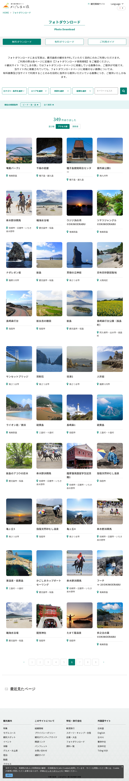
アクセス (7, 763)
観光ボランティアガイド (46, 737)
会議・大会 (71, 737)
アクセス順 (62, 126)
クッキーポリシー (53, 771)
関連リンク (40, 741)
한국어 (101, 737)
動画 (5, 759)
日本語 (101, 728)
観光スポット (9, 737)
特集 (5, 728)
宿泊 (5, 754)
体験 (5, 746)
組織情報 (39, 728)
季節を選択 (59, 91)
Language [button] (117, 3)
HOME (6, 12)
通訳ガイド (40, 754)
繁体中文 (102, 741)
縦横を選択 (81, 91)
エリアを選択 (37, 91)
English (101, 732)
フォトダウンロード (21, 12)
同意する (9, 775)
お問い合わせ (41, 750)
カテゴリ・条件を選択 (12, 91)
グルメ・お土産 (10, 750)
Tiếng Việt (103, 750)
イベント (7, 741)
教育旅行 (70, 728)
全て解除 (49, 104)
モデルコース (9, 732)
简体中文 (102, 746)
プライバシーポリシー (45, 732)
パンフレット (41, 746)
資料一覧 (70, 746)
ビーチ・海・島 (30, 104)
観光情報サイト (96, 3)
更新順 (75, 126)
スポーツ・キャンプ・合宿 (78, 732)
